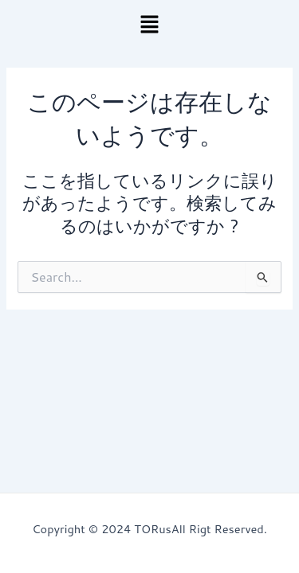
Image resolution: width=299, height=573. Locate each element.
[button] (149, 25)
